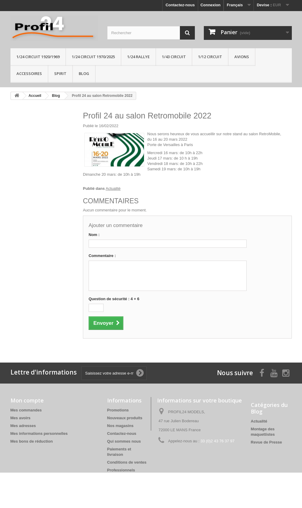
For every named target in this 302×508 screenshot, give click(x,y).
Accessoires (29, 73)
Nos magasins (120, 425)
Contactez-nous (180, 5)
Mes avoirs (20, 418)
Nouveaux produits (124, 418)
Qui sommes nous (124, 441)
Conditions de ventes (126, 462)
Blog (84, 73)
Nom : (94, 234)
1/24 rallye (138, 56)
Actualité (113, 188)
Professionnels (121, 470)
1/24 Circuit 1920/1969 (38, 56)
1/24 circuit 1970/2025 (93, 56)
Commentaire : (102, 255)
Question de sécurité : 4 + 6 (114, 299)
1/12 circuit (210, 56)
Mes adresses (23, 425)
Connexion (211, 5)
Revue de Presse (266, 442)
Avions (241, 56)
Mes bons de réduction (31, 441)
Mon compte (27, 400)
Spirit (60, 73)
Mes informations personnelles (39, 433)
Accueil (34, 96)
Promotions (118, 410)
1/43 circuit (174, 56)
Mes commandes (26, 410)
